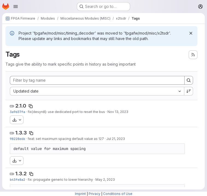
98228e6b (17, 139)
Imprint (80, 194)
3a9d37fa (17, 112)
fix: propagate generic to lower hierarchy (60, 179)
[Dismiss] (191, 33)
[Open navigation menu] (15, 6)
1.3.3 (21, 133)
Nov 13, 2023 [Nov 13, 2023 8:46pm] (117, 112)
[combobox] (97, 91)
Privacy (94, 194)
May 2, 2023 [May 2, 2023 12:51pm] (105, 179)
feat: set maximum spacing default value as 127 (66, 139)
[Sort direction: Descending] (188, 91)
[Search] (188, 80)
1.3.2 (21, 173)
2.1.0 (20, 106)
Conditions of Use (117, 194)
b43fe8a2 (17, 179)
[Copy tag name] (30, 106)
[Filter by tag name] (97, 80)
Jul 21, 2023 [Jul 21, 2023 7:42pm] (115, 139)
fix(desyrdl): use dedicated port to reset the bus (66, 112)
